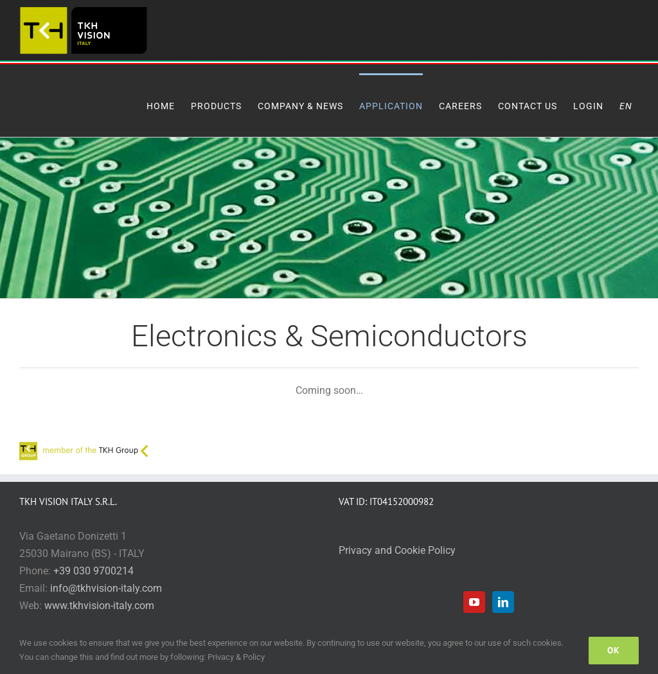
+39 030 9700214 (93, 571)
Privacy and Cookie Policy (397, 550)
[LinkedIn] (503, 602)
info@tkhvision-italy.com (106, 588)
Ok (613, 650)
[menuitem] (629, 105)
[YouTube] (474, 602)
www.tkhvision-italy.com (99, 605)
